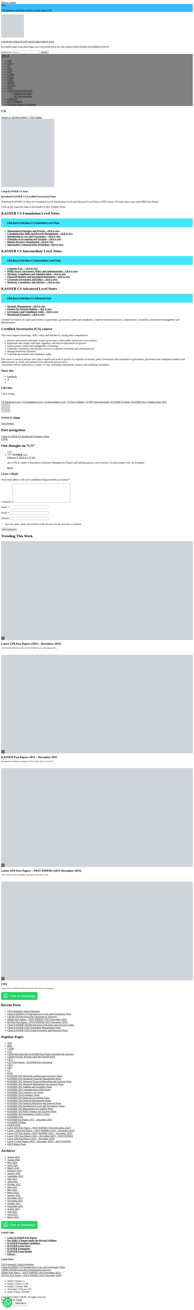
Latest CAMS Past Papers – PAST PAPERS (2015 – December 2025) (41, 1134)
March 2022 (13, 1196)
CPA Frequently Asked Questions (23, 1015)
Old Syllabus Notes (16, 1148)
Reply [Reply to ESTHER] (10, 468)
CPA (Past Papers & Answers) (21, 104)
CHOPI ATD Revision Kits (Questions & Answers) (32, 1020)
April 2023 (12, 1185)
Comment (7, 505)
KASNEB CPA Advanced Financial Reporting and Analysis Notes (39, 1085)
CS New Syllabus (75, 402)
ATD (9, 69)
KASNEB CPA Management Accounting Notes (30, 1112)
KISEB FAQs (13, 1128)
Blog (9, 1049)
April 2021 (12, 1218)
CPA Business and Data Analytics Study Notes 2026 (26, 10)
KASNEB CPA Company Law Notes (25, 1096)
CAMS (10, 74)
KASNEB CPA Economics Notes (23, 1098)
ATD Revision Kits (22, 96)
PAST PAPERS (14, 102)
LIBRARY (12, 99)
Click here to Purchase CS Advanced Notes (29, 298)
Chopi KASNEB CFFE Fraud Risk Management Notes (34, 1031)
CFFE (10, 80)
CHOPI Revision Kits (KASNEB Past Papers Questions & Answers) (40, 1057)
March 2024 (13, 1171)
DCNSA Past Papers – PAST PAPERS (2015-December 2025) (37, 1025)
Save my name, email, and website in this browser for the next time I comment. (43, 527)
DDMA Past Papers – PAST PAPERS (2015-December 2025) (37, 1023)
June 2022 (12, 1190)
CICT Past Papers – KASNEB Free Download (29, 1066)
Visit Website (7, 423)
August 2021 (13, 1212)
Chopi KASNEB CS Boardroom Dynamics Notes (25, 436)
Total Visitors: (14, 1295)
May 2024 (12, 1166)
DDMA (11, 82)
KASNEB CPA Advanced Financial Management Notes (34, 1082)
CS (8, 66)
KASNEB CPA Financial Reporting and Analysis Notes (34, 1107)
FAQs (10, 1077)
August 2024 (13, 1163)
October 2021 (14, 1207)
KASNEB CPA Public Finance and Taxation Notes (31, 1115)
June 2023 (12, 1182)
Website (5, 522)
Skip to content (8, 2)
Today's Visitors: (15, 1290)
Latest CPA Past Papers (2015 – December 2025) (31, 647)
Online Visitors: (15, 1284)
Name (5, 510)
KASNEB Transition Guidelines (23, 1247)
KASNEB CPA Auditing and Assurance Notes (29, 1090)
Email (5, 516)
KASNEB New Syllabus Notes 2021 (149, 402)
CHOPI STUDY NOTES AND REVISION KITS (31, 1060)
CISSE (10, 77)
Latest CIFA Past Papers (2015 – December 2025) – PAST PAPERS (40, 1139)
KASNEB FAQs (15, 1120)
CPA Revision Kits (22, 93)
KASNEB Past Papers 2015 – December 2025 (29, 760)
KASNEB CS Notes (120, 402)
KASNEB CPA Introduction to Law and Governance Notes (36, 1109)
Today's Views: (15, 1287)
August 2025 (13, 1160)
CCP (9, 72)
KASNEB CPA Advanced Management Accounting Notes (35, 1088)
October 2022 (14, 1188)
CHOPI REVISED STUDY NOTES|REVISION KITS (27, 41)
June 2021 (12, 1215)
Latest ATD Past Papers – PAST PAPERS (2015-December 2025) (41, 874)
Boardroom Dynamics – (26, 314)
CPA (9, 61)
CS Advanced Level (11, 402)
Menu (4, 55)
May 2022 (12, 1193)
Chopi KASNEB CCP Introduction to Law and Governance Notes (39, 1017)
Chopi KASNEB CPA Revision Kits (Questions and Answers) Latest (40, 1028)
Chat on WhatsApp (22, 999)
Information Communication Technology (35, 244)
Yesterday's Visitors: (17, 1293)
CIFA (10, 63)
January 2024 (13, 1177)
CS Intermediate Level (55, 402)
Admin (38, 117)
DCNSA (11, 85)
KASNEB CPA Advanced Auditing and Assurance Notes (34, 1079)
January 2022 (13, 1199)
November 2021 (15, 1204)
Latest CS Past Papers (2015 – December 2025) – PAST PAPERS (39, 1145)
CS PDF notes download (97, 402)
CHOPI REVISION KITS (19, 91)
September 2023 (15, 1180)
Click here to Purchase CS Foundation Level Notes (33, 223)
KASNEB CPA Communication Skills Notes (29, 1093)
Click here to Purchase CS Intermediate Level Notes (34, 260)
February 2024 (14, 1174)
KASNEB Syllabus (16, 1126)
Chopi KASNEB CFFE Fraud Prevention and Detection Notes (37, 1034)
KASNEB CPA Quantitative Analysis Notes (28, 1118)
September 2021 (15, 1210)
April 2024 (12, 1169)
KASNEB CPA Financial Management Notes (29, 1104)
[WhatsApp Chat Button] (7, 1302)
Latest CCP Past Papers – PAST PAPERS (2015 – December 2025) (39, 1137)
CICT (10, 88)
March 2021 (13, 1220)
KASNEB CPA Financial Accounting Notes (28, 1101)
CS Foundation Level (32, 402)
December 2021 (15, 1201)
